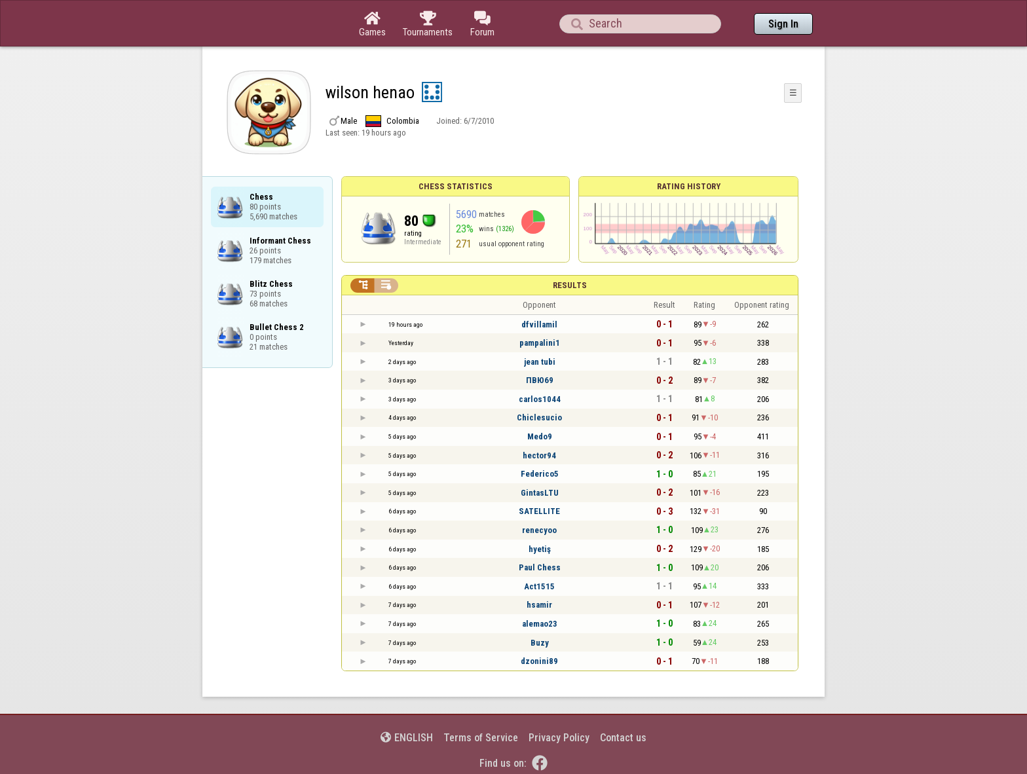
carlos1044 (540, 399)
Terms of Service (480, 737)
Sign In (783, 24)
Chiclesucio (539, 417)
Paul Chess (540, 567)
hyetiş (540, 549)
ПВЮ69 (539, 380)
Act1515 (539, 586)
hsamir (539, 605)
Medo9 (539, 436)
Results (570, 285)
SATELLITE (539, 511)
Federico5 (540, 474)
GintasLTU (540, 493)
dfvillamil (539, 324)
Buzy (540, 643)
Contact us (623, 737)
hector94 (539, 455)
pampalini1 (539, 343)
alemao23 (539, 624)
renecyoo (539, 530)
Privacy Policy (559, 737)
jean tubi (539, 362)
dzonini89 (539, 661)
